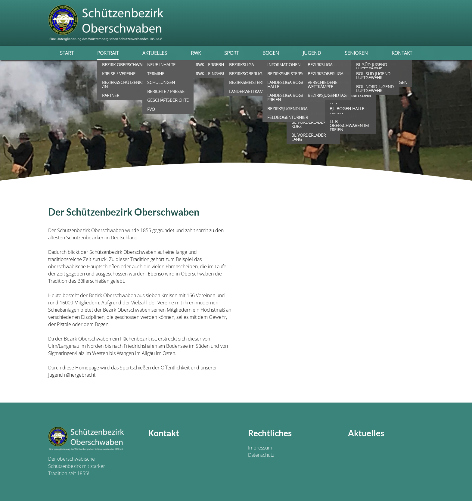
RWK (196, 53)
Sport (231, 53)
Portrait (108, 53)
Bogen (270, 53)
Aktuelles (154, 53)
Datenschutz (261, 455)
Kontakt (402, 53)
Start (66, 53)
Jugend (312, 53)
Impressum (260, 447)
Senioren (356, 53)
